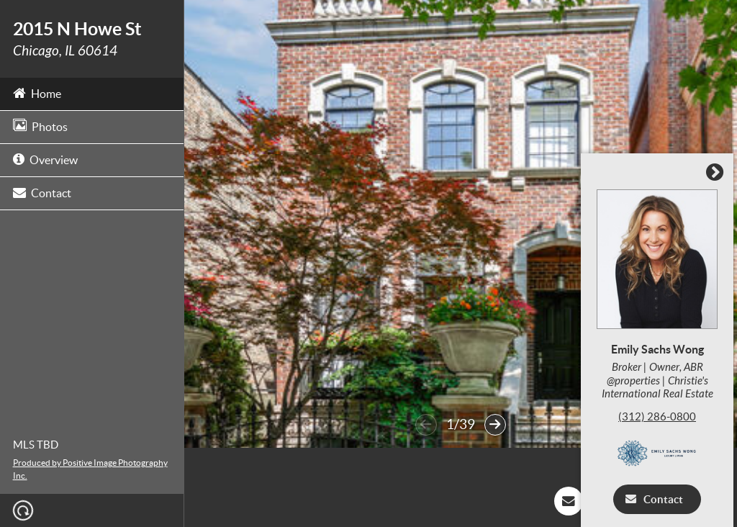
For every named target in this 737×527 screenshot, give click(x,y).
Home (37, 92)
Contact (42, 191)
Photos (40, 125)
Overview (45, 158)
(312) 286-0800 (661, 416)
